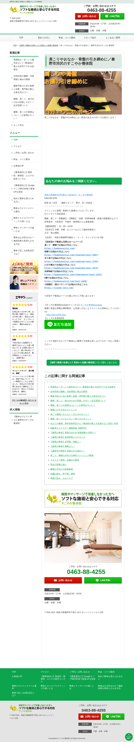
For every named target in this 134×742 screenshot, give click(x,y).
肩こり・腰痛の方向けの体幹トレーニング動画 (71, 455)
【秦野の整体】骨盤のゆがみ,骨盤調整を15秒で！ (73, 432)
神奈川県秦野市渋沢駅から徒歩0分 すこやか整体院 (68, 195)
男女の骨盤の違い (58, 464)
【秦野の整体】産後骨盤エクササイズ (67, 437)
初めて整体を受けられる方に (23, 200)
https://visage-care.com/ (59, 288)
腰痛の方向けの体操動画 (61, 469)
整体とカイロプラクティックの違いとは (23, 219)
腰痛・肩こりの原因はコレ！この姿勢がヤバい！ (72, 405)
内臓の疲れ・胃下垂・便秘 (62, 474)
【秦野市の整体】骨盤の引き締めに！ (67, 451)
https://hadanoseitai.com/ (59, 248)
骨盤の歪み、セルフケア (61, 478)
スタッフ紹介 (90, 38)
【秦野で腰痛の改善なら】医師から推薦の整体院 (38, 45)
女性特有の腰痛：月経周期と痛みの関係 (68, 391)
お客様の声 (18, 166)
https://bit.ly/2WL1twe (56, 315)
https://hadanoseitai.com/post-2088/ (66, 281)
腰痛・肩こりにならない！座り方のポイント (70, 419)
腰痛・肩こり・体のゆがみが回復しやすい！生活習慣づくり (78, 401)
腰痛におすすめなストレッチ (63, 410)
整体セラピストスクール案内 (23, 210)
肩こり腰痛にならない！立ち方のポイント (69, 414)
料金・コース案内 (67, 38)
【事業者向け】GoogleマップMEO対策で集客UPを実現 (24, 188)
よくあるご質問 (113, 38)
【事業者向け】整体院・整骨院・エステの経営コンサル (23, 175)
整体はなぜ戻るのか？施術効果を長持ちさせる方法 (23, 240)
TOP (21, 38)
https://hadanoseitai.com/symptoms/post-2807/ (71, 255)
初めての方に (44, 38)
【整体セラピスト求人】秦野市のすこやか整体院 (23, 419)
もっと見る (18, 125)
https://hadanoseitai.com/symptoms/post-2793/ (71, 261)
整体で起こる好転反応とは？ (23, 252)
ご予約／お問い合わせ (23, 153)
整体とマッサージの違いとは (23, 229)
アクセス (17, 146)
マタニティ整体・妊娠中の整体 (64, 460)
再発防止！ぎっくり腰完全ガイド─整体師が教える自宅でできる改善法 (82, 387)
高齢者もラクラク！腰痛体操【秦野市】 (68, 428)
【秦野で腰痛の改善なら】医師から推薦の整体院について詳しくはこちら (83, 362)
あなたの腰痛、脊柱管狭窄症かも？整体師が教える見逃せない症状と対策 (84, 423)
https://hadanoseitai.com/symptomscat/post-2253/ (73, 274)
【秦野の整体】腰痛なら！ (62, 446)
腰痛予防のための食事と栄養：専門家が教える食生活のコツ (78, 396)
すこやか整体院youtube (91, 305)
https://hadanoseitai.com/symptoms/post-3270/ (71, 268)
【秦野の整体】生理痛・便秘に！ (65, 442)
